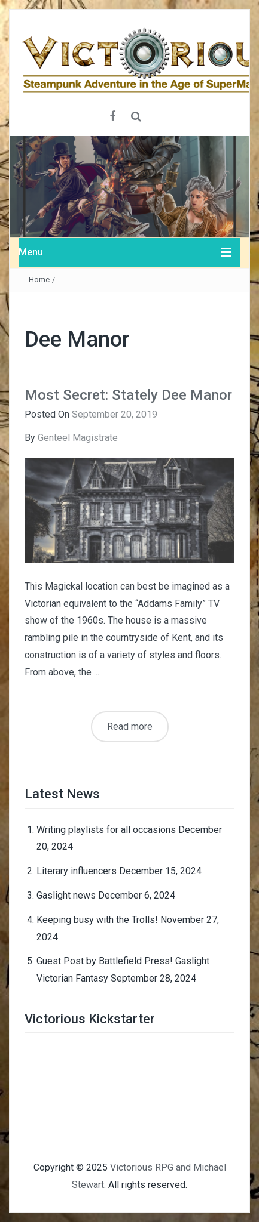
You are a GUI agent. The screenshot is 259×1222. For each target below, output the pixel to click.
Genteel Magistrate (78, 437)
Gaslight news (66, 895)
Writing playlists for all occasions (106, 829)
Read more (130, 726)
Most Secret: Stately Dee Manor (128, 395)
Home (39, 279)
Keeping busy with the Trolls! (97, 919)
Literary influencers (76, 871)
